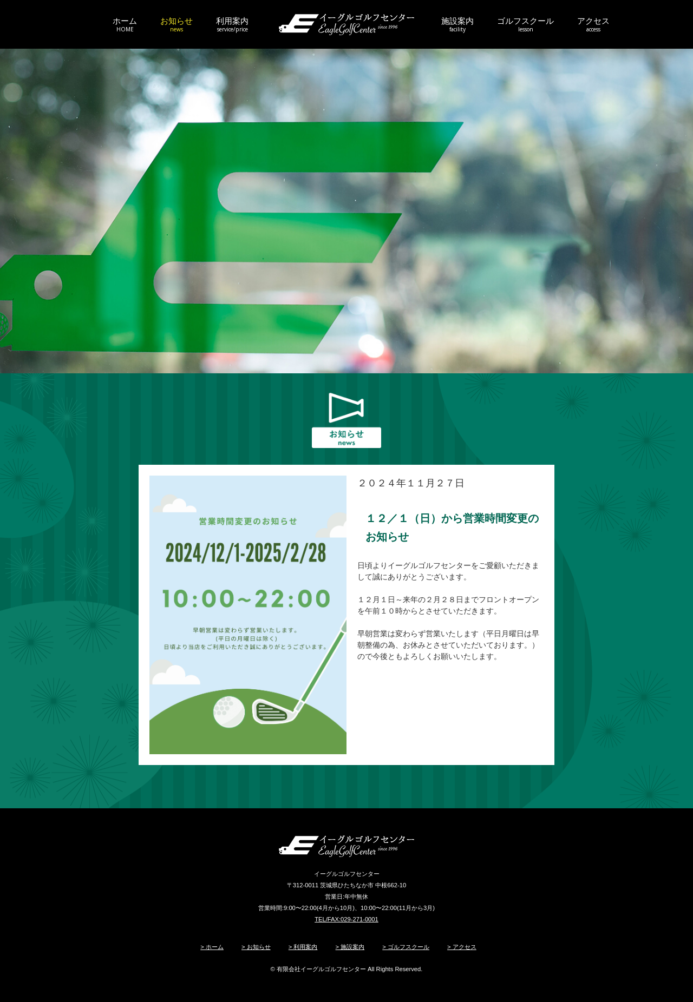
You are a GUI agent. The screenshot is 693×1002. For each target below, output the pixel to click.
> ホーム (212, 947)
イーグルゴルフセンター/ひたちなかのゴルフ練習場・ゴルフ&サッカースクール (346, 24)
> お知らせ (256, 947)
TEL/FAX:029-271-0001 (346, 919)
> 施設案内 (350, 947)
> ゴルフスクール (405, 947)
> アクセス (461, 947)
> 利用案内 (303, 947)
